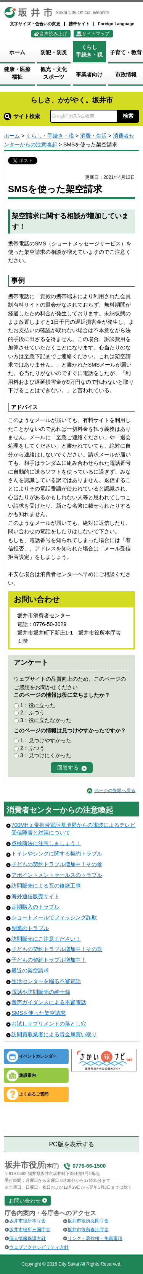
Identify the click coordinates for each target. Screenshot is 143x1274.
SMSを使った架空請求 (38, 1013)
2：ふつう (32, 712)
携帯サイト (79, 23)
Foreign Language (116, 23)
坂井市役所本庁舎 (27, 1221)
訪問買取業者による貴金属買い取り (54, 1034)
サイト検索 (22, 116)
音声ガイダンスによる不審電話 (48, 1002)
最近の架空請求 (30, 970)
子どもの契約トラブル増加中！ (48, 960)
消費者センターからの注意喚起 (59, 810)
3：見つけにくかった (45, 755)
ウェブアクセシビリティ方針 (39, 1247)
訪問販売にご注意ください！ (46, 939)
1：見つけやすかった (45, 740)
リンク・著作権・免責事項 (94, 1238)
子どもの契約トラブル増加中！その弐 (56, 949)
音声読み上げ (53, 33)
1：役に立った (37, 705)
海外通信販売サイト (35, 896)
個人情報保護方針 (27, 1238)
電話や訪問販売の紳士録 (40, 992)
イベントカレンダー (38, 1056)
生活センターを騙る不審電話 (46, 981)
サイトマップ (95, 33)
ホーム (12, 136)
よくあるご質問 (33, 1094)
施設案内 (27, 1075)
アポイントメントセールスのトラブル (56, 875)
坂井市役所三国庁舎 (29, 1229)
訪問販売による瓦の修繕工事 (46, 886)
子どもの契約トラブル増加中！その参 (56, 864)
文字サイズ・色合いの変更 (35, 23)
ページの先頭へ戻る (114, 790)
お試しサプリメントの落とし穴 (48, 1024)
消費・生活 (93, 136)
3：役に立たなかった (45, 720)
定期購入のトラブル (35, 907)
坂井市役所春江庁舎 (88, 1229)
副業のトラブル (30, 928)
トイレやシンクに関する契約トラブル (56, 853)
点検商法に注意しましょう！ (46, 843)
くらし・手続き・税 (50, 136)
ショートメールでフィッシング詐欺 (54, 917)
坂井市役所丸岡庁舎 (88, 1221)
